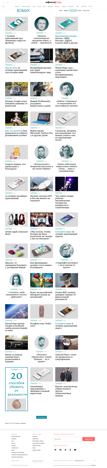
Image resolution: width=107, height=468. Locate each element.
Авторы (13, 443)
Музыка (66, 10)
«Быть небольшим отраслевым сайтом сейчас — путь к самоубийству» (66, 167)
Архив (12, 450)
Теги (12, 441)
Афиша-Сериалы (36, 445)
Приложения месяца (66, 39)
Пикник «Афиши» (36, 450)
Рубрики (13, 445)
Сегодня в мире (66, 234)
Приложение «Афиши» (38, 441)
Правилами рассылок (79, 460)
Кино (60, 10)
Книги (80, 10)
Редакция (13, 438)
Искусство (86, 10)
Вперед (24, 423)
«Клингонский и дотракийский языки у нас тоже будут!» (41, 166)
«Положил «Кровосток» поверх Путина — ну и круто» (41, 358)
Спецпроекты (14, 447)
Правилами (93, 465)
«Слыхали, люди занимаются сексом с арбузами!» (16, 294)
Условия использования (17, 452)
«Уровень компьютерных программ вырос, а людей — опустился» (41, 39)
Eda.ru (34, 447)
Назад (6, 423)
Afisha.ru (34, 436)
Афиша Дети (35, 438)
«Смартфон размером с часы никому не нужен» (66, 265)
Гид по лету (16, 70)
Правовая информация (17, 457)
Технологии (73, 10)
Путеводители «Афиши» (38, 443)
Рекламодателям (15, 436)
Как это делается (16, 133)
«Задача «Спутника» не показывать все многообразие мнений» (66, 103)
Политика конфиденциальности (19, 454)
